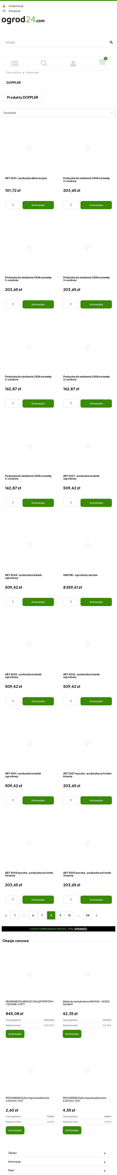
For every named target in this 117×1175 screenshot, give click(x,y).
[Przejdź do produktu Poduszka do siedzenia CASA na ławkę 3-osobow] (87, 148)
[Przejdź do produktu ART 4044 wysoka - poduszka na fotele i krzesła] (29, 843)
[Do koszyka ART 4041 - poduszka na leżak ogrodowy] (38, 800)
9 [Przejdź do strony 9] (60, 915)
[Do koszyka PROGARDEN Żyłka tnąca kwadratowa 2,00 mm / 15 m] (15, 1130)
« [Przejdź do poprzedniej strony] (6, 915)
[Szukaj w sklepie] (55, 42)
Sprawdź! (81, 928)
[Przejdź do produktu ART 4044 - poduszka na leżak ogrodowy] (29, 545)
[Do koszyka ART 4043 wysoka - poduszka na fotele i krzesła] (96, 900)
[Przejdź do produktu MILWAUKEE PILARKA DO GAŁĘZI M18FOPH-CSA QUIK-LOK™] (30, 978)
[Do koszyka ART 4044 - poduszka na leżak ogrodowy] (38, 602)
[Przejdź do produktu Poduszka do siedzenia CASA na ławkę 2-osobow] (29, 347)
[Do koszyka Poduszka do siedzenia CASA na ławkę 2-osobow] (38, 403)
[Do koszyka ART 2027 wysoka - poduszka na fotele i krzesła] (96, 800)
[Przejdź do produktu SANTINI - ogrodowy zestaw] (87, 545)
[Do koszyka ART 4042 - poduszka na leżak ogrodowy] (96, 701)
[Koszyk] (102, 61)
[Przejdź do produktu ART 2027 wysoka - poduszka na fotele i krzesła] (87, 743)
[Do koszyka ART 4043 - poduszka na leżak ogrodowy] (38, 701)
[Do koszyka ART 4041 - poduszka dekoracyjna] (38, 205)
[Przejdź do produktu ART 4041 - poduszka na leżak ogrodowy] (29, 743)
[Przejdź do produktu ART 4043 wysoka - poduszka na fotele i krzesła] (87, 843)
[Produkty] (14, 63)
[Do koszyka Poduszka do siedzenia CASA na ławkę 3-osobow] (96, 205)
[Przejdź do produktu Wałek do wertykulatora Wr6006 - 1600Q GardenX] (87, 978)
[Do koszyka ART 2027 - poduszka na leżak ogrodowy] (96, 503)
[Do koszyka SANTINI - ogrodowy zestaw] (96, 602)
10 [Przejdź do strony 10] (69, 915)
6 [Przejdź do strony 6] (33, 915)
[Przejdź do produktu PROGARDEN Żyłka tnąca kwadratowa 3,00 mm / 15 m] (87, 1074)
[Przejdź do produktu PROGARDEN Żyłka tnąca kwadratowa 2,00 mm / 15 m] (30, 1074)
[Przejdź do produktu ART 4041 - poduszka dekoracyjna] (29, 148)
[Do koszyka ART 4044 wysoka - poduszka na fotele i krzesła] (38, 900)
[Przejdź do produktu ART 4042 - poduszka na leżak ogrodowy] (87, 644)
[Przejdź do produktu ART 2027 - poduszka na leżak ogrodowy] (87, 446)
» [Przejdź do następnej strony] (96, 915)
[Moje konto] (73, 63)
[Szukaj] (111, 42)
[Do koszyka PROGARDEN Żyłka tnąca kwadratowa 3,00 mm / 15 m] (72, 1130)
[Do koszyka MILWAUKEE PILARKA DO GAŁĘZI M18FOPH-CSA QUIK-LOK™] (15, 1034)
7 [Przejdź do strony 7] (42, 915)
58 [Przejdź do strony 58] (88, 915)
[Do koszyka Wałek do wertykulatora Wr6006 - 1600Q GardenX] (72, 1034)
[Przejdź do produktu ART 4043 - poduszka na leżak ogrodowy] (29, 644)
